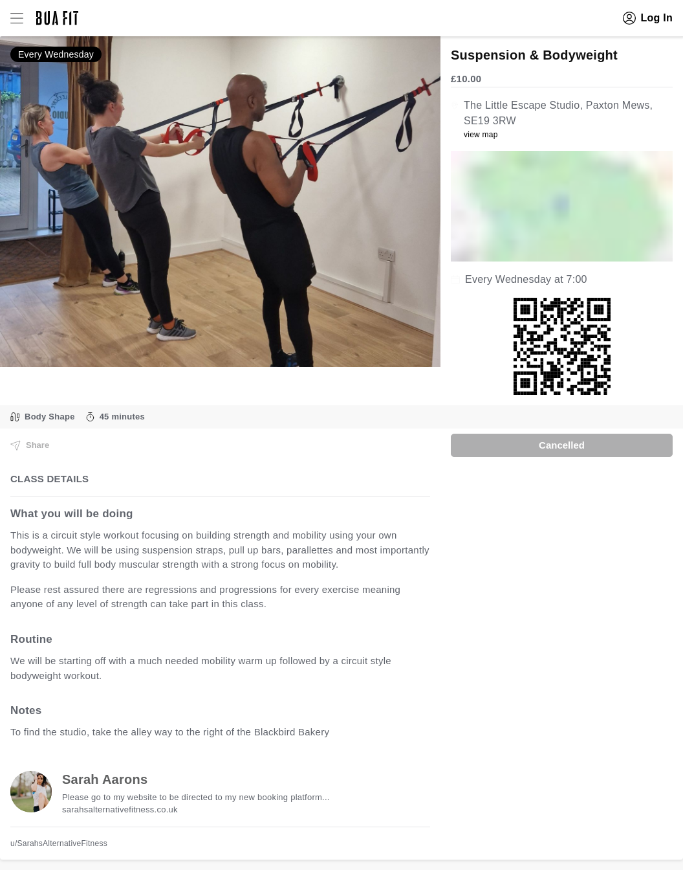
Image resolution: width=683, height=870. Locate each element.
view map (481, 134)
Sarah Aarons (104, 779)
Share (29, 445)
